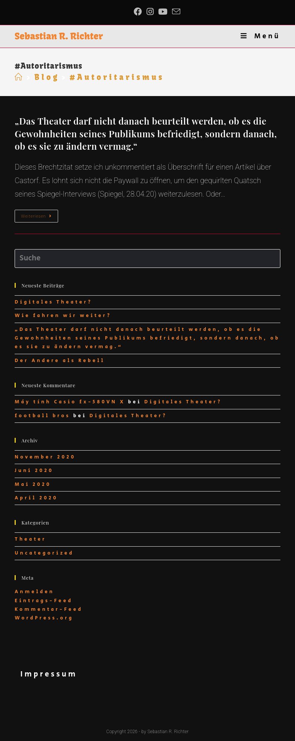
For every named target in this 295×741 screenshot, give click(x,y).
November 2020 (45, 457)
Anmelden (34, 591)
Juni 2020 (34, 470)
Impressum (48, 674)
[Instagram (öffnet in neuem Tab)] (150, 12)
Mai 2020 (33, 484)
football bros (42, 415)
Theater (30, 539)
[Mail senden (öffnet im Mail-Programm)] (176, 12)
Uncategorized (44, 553)
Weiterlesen (39, 217)
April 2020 (36, 498)
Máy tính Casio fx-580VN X (70, 402)
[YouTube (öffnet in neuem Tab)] (163, 12)
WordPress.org (44, 618)
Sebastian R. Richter (59, 36)
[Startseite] (19, 77)
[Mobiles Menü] (260, 36)
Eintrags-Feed (44, 600)
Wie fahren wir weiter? (63, 315)
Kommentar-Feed (48, 609)
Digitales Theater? (53, 302)
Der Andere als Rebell (60, 360)
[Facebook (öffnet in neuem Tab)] (139, 12)
